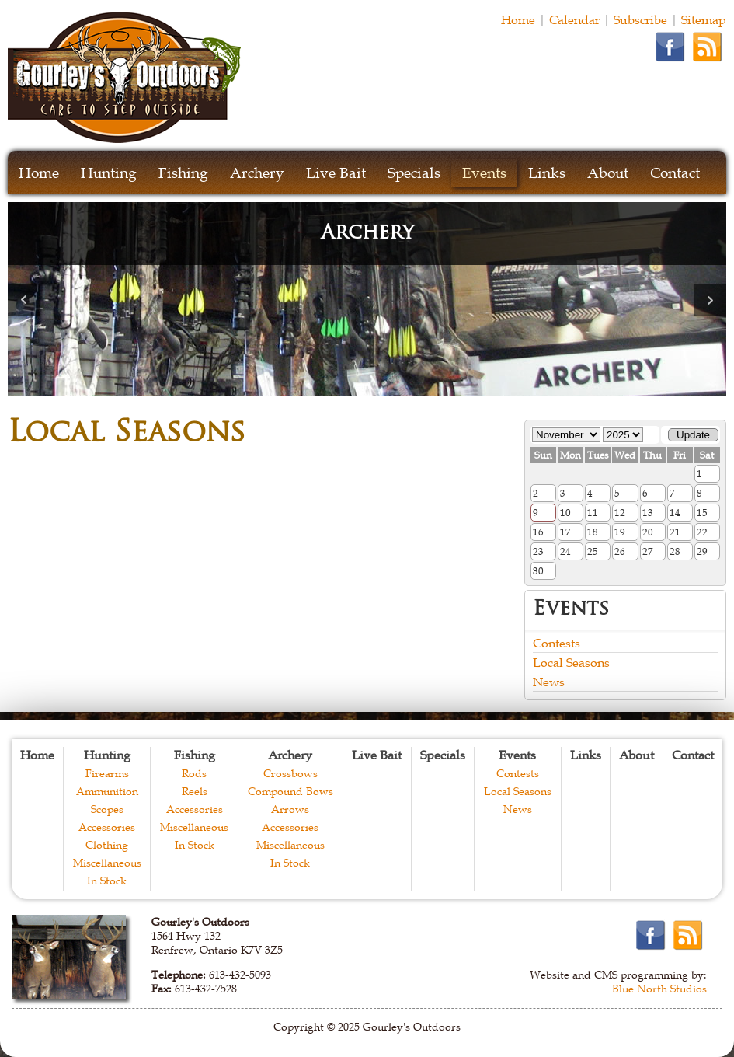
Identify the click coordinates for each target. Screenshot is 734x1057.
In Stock (107, 881)
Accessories (106, 827)
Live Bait (336, 173)
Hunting (109, 173)
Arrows (290, 809)
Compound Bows (290, 791)
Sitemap (703, 19)
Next (710, 300)
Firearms (107, 773)
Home (518, 19)
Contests (556, 643)
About (607, 173)
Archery (257, 173)
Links (546, 173)
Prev (24, 300)
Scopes (107, 809)
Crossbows (290, 773)
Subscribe (640, 19)
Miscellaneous (107, 863)
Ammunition (107, 791)
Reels (194, 791)
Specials (414, 173)
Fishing (183, 173)
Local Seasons (571, 662)
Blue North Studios (659, 989)
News (549, 681)
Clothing (106, 845)
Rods (194, 773)
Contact (675, 173)
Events (484, 173)
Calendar (574, 19)
